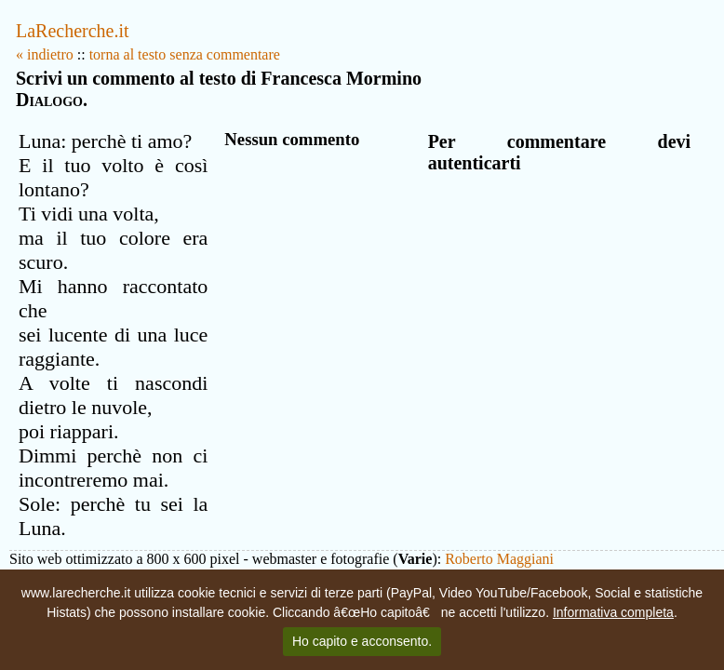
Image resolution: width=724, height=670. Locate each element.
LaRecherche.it (72, 30)
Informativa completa (613, 612)
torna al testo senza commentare (184, 54)
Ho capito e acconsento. (362, 641)
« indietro (45, 54)
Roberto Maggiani (499, 559)
